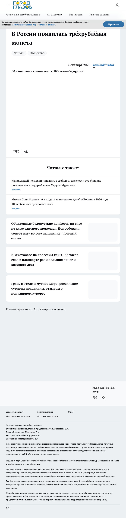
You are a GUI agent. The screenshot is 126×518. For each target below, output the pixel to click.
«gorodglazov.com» (32, 425)
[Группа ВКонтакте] (94, 397)
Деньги (19, 53)
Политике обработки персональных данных (33, 24)
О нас (71, 412)
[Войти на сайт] (117, 5)
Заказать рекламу (99, 14)
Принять (113, 24)
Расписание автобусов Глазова (23, 14)
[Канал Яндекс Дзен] (103, 397)
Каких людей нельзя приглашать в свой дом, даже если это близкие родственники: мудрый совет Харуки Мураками (63, 185)
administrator (103, 65)
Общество (37, 53)
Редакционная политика (18, 416)
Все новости (76, 14)
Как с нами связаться (47, 416)
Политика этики (45, 412)
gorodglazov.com (93, 443)
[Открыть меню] (7, 5)
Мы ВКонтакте (55, 14)
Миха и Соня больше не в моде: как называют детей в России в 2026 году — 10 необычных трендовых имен (63, 204)
